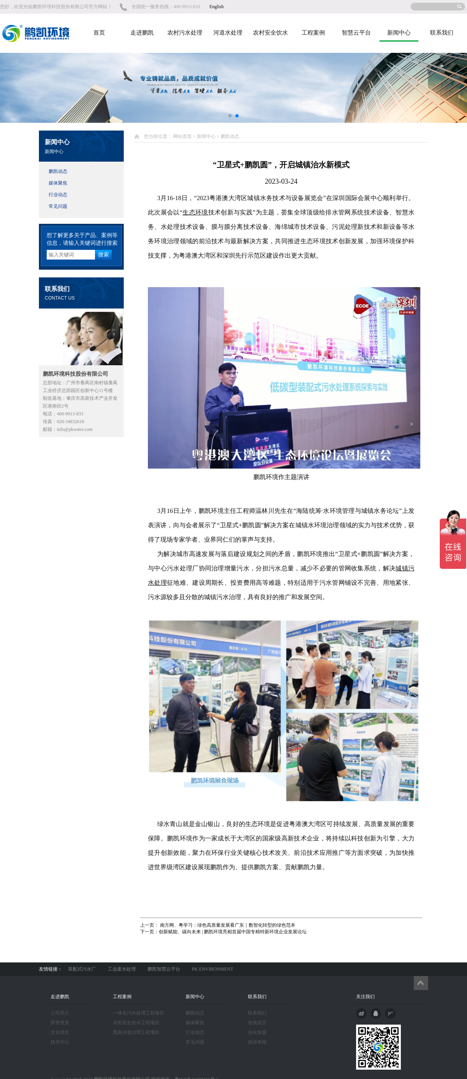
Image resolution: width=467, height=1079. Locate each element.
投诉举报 (257, 1042)
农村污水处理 (184, 33)
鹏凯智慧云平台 (163, 969)
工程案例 (313, 33)
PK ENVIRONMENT (212, 969)
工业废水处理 (122, 969)
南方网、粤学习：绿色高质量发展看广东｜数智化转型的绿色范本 (227, 925)
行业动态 (58, 194)
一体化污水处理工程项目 (138, 1013)
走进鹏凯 (142, 33)
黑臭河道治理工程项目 (136, 1032)
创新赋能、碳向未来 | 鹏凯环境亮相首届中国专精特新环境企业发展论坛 (233, 931)
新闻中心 (399, 33)
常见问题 (58, 206)
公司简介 (60, 1013)
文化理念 (60, 1032)
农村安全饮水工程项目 (136, 1022)
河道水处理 (227, 33)
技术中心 (60, 1042)
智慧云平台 (356, 33)
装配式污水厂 (82, 969)
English (216, 6)
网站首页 (182, 136)
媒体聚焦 (58, 183)
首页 (99, 33)
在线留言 (257, 1022)
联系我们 (441, 33)
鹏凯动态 (58, 171)
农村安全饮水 (270, 33)
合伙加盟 (257, 1032)
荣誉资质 (60, 1022)
